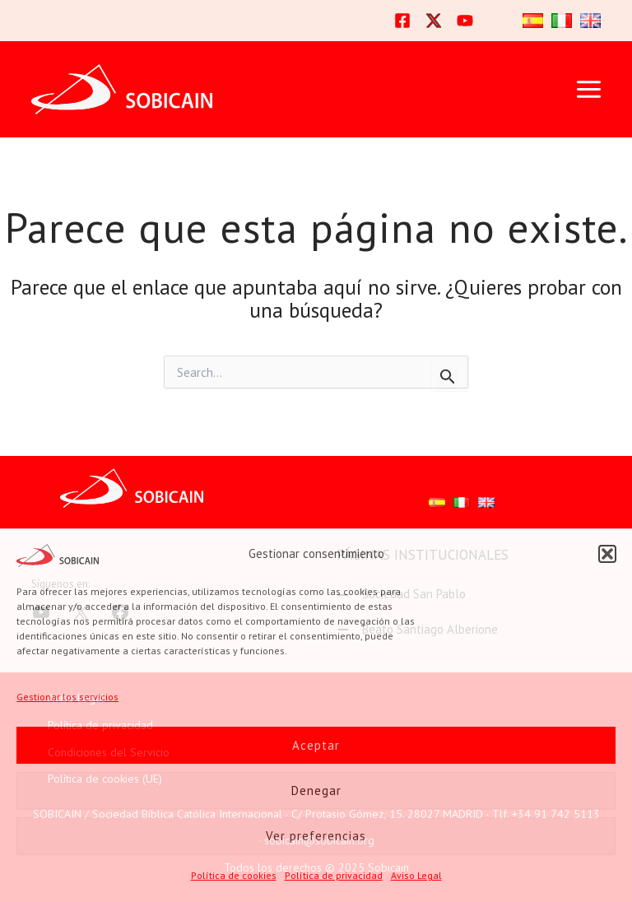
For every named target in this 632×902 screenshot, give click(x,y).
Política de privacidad (334, 875)
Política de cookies (233, 875)
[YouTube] (465, 20)
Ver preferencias (316, 836)
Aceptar (316, 745)
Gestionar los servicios (67, 696)
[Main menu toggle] (588, 90)
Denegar (316, 790)
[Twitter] (433, 20)
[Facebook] (402, 20)
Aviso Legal (416, 875)
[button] (607, 554)
